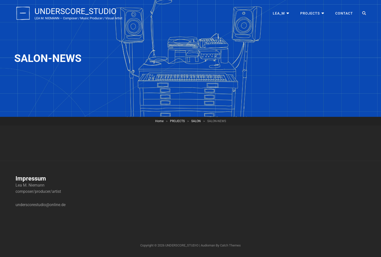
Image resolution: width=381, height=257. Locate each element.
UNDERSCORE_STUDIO (75, 11)
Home (159, 121)
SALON (196, 121)
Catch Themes (230, 245)
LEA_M (279, 13)
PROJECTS (310, 13)
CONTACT (344, 13)
